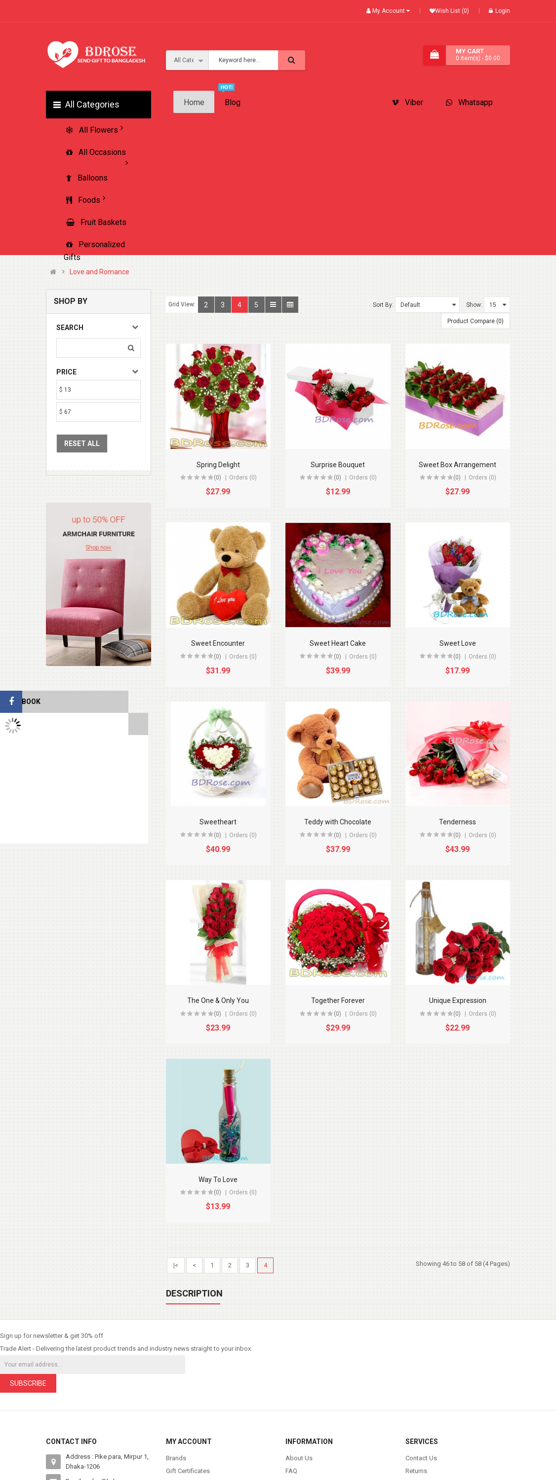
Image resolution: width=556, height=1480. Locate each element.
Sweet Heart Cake (338, 643)
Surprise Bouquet (338, 465)
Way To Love (218, 1180)
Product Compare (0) (475, 321)
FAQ (291, 1471)
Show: (474, 304)
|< (175, 1265)
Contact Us (421, 1458)
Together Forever (338, 1000)
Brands (176, 1458)
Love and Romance (99, 272)
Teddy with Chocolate (337, 822)
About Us (299, 1458)
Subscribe (28, 1383)
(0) (217, 477)
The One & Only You (218, 1000)
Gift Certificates (188, 1471)
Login (499, 10)
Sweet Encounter (218, 643)
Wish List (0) (452, 10)
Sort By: (383, 304)
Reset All (82, 443)
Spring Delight (218, 465)
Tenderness (457, 822)
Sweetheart (218, 822)
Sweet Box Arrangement (457, 465)
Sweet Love (457, 643)
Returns (416, 1471)
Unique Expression (457, 1000)
